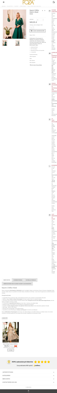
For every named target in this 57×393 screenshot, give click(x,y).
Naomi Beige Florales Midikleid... (10, 344)
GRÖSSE (32, 19)
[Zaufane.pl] (37, 365)
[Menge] (31, 27)
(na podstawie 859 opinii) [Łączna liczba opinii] (25, 365)
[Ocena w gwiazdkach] (42, 362)
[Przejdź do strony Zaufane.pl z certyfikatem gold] (9, 362)
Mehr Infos (6, 280)
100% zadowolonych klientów (22, 361)
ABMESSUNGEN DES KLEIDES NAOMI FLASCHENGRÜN (17, 283)
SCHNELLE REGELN (31, 280)
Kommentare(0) (18, 280)
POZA (34, 35)
